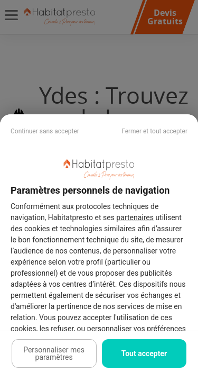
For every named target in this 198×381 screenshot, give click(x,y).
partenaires (135, 217)
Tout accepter (144, 353)
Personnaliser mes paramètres (53, 353)
